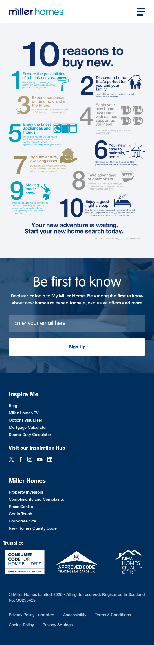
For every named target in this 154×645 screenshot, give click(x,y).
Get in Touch (20, 513)
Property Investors (26, 491)
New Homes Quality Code (33, 528)
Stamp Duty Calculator (30, 434)
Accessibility (74, 614)
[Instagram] (29, 460)
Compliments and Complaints (36, 499)
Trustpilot (13, 543)
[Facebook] (21, 460)
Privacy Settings (58, 624)
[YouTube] (40, 460)
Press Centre (21, 506)
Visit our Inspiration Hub (37, 448)
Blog (13, 405)
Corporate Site (22, 520)
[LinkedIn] (50, 460)
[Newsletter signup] (77, 323)
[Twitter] (11, 460)
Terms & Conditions (113, 614)
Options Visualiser (25, 419)
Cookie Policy (21, 624)
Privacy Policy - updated (31, 614)
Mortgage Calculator (28, 427)
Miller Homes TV (24, 412)
